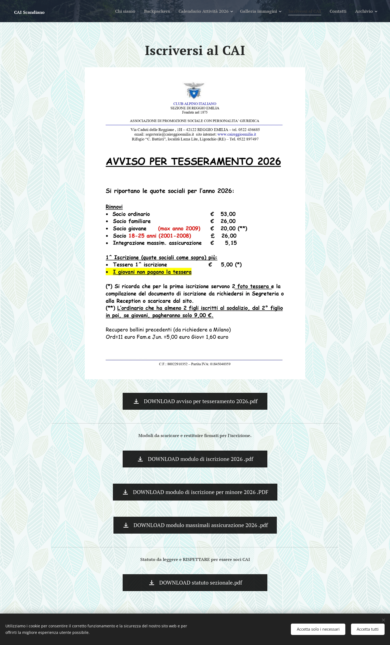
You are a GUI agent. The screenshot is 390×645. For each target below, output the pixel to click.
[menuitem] (107, 11)
